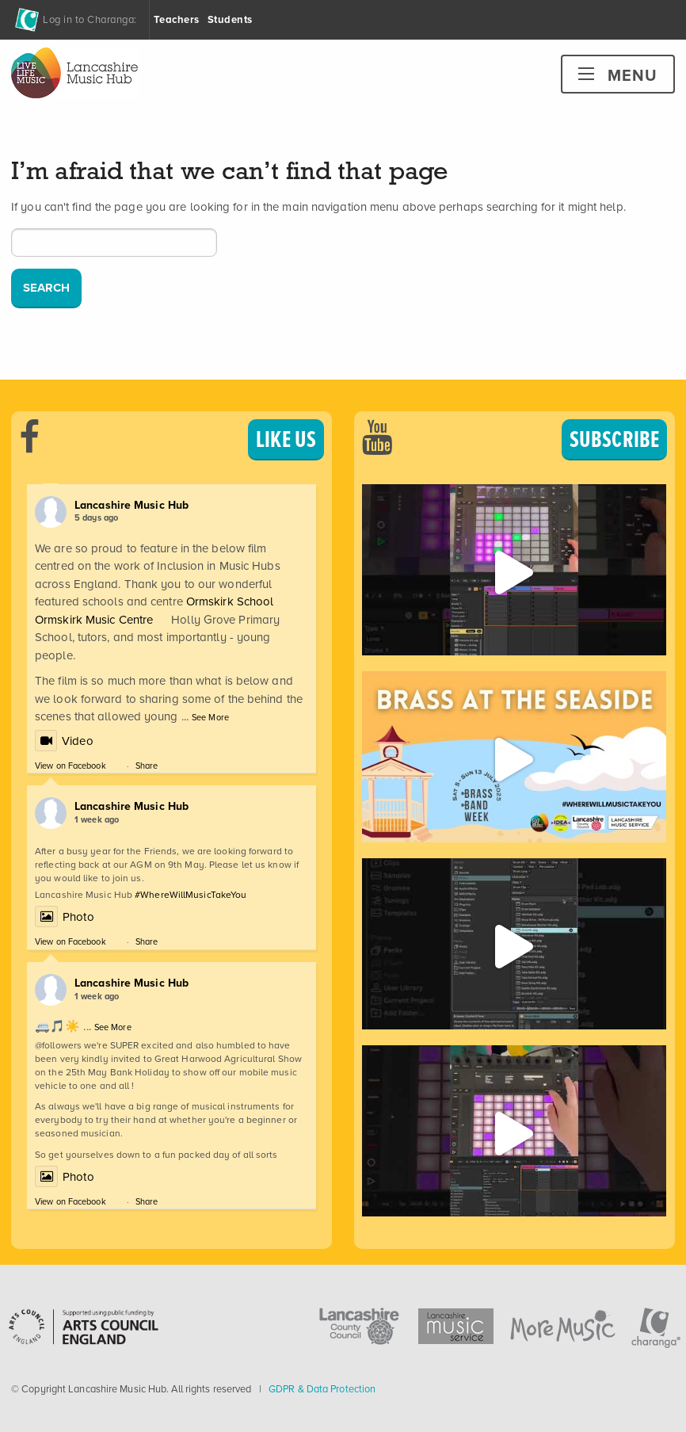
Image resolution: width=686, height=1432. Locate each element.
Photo (64, 917)
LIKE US (286, 439)
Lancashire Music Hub (131, 505)
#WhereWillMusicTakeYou (190, 895)
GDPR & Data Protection (322, 1388)
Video (64, 741)
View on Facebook (70, 765)
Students (230, 19)
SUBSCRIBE (614, 439)
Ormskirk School (230, 601)
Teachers (177, 19)
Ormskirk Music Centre (94, 619)
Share (146, 765)
